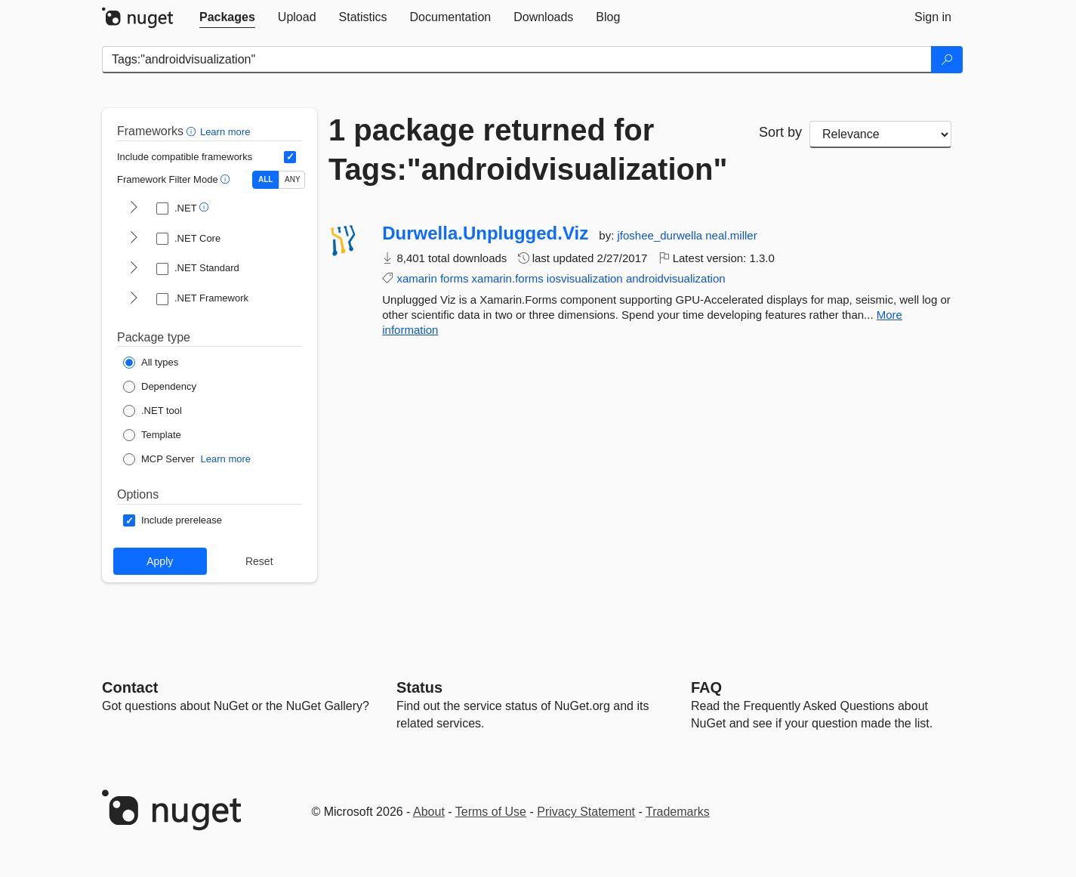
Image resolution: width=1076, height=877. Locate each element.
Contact (130, 687)
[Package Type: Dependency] (159, 387)
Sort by (780, 132)
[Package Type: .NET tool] (152, 411)
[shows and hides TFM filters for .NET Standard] (133, 269)
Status (419, 687)
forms (454, 278)
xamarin (416, 278)
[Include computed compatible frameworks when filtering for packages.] (290, 157)
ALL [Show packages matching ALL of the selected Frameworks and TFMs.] (265, 179)
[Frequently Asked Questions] (706, 687)
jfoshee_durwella (662, 235)
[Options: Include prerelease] (172, 520)
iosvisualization (585, 278)
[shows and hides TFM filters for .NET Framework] (133, 299)
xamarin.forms (508, 278)
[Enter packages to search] (517, 59)
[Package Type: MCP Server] (159, 459)
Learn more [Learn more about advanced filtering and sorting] (225, 131)
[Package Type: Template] (152, 435)
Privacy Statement (586, 811)
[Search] (947, 59)
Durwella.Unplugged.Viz (485, 233)
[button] (193, 131)
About (429, 811)
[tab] (227, 17)
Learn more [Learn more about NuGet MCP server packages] (226, 459)
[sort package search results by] (880, 134)
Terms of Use (490, 811)
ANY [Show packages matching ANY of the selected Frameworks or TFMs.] (293, 179)
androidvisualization (676, 278)
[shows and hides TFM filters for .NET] (133, 208)
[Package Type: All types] (150, 362)
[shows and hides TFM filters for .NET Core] (133, 239)
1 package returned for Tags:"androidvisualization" (527, 149)
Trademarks (678, 811)
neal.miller (731, 235)
